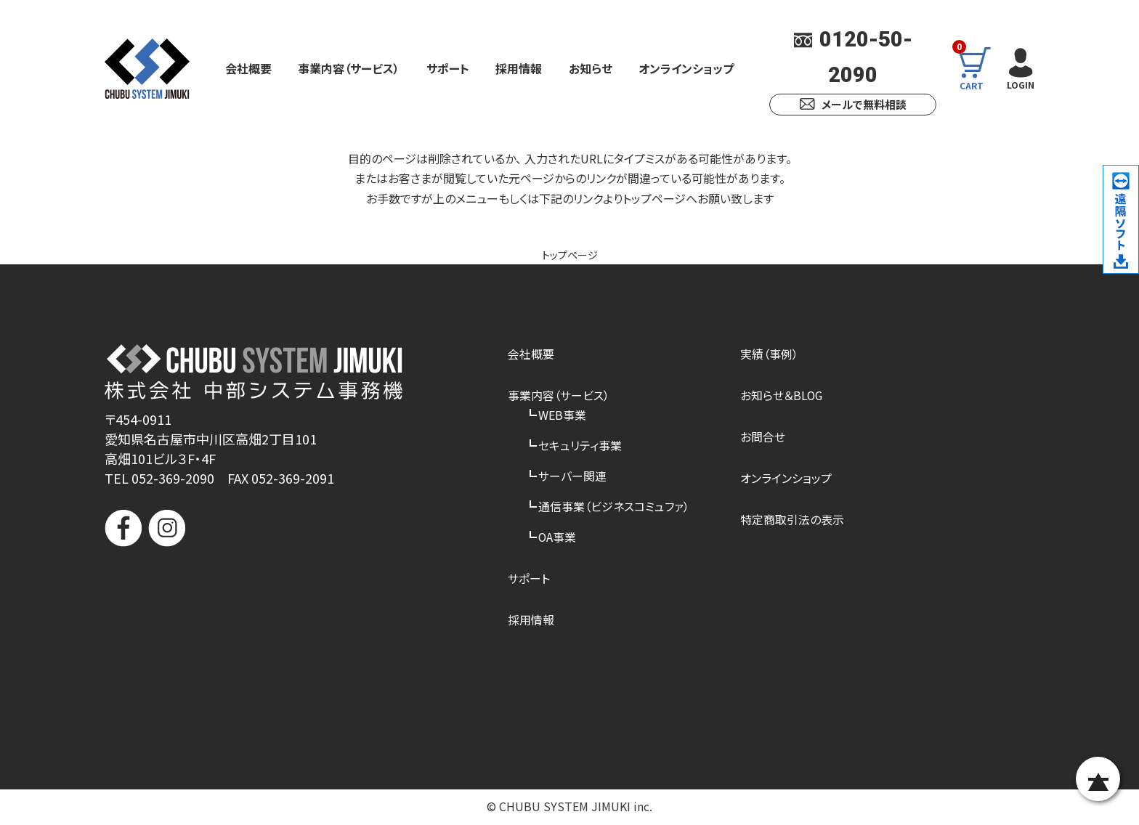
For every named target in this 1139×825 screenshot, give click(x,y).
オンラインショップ (686, 68)
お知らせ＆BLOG (782, 395)
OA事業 (557, 537)
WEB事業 (562, 414)
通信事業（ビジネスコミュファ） (613, 507)
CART (977, 68)
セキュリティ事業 (580, 445)
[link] (253, 602)
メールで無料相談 (853, 104)
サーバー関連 (572, 476)
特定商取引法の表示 (792, 520)
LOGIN (1019, 67)
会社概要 (248, 68)
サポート (447, 68)
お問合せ (762, 436)
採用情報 (518, 68)
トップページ (569, 254)
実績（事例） (769, 353)
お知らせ (590, 68)
